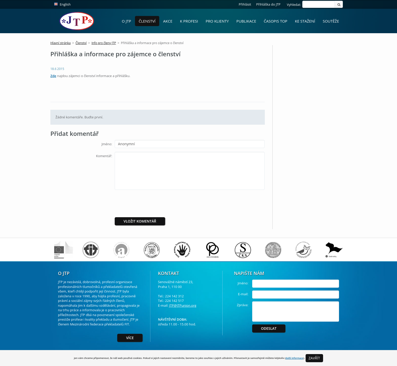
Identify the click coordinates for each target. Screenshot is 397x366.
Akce (167, 21)
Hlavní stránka (60, 43)
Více (130, 337)
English (65, 4)
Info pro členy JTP (103, 43)
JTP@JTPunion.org (182, 305)
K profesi (189, 21)
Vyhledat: (294, 4)
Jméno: (107, 144)
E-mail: (243, 294)
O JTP (126, 21)
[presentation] (156, 203)
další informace (295, 358)
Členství (147, 21)
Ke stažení (305, 21)
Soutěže (331, 21)
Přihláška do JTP (268, 4)
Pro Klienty (217, 21)
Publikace (246, 21)
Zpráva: (242, 305)
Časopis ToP (275, 21)
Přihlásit (245, 4)
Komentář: (104, 156)
